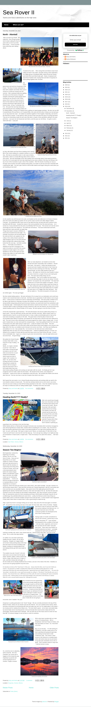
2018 (66, 99)
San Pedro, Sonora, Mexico (15, 442)
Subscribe (75, 44)
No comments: (29, 388)
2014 (66, 133)
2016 (66, 104)
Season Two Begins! (12, 450)
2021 (66, 92)
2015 (66, 106)
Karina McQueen (71, 59)
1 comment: (29, 680)
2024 (66, 87)
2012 (66, 135)
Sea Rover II (19, 12)
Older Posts (54, 688)
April (67, 123)
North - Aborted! (10, 34)
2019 (66, 97)
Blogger (57, 701)
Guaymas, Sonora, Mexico (15, 683)
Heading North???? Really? (15, 397)
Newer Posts (8, 688)
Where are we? (18, 25)
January (68, 130)
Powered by (75, 50)
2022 (66, 89)
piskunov (44, 701)
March (68, 125)
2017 (66, 101)
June (67, 120)
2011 (66, 138)
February (69, 128)
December (69, 108)
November (69, 111)
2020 (66, 94)
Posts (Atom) (14, 691)
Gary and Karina (70, 56)
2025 (66, 85)
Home (6, 25)
